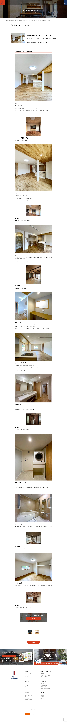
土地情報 (42, 696)
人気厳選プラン (43, 695)
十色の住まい (27, 683)
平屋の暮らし (43, 683)
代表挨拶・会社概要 (28, 699)
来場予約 (26, 696)
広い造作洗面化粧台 (26, 28)
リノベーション (14, 28)
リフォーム (20, 28)
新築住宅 (42, 673)
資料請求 (42, 698)
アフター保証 (27, 675)
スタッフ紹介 (27, 698)
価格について (27, 676)
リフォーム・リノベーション (46, 675)
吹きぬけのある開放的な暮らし (46, 688)
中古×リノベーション (28, 686)
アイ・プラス (27, 685)
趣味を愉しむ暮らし (44, 686)
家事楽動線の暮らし (44, 685)
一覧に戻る (33, 642)
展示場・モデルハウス (29, 695)
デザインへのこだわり (29, 673)
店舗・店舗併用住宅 (44, 676)
